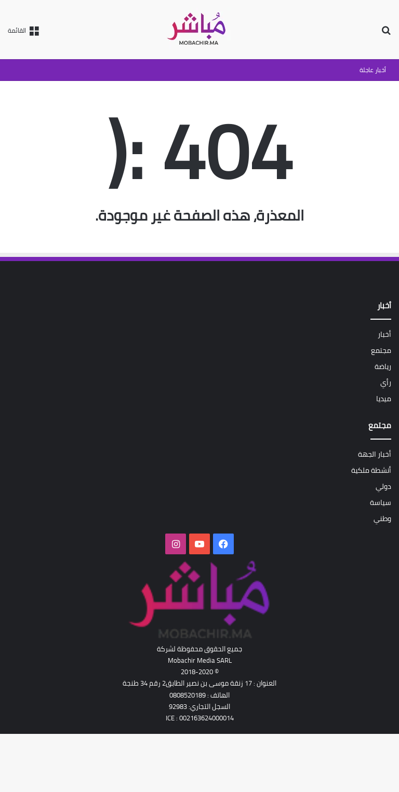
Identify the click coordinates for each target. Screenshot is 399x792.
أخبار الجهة (374, 454)
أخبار (384, 334)
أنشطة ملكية (371, 470)
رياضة (383, 366)
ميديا (383, 398)
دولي (383, 486)
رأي (385, 382)
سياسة (380, 502)
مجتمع (381, 350)
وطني (382, 518)
